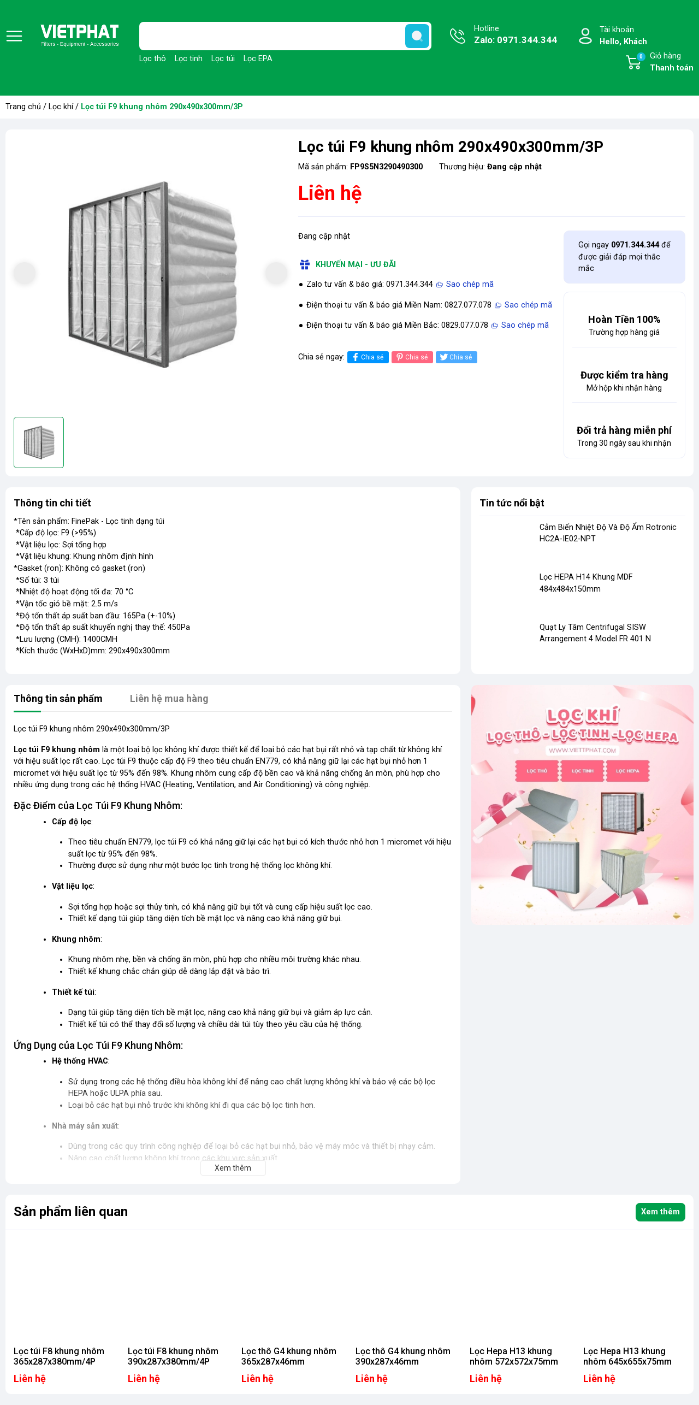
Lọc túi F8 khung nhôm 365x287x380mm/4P (59, 1356)
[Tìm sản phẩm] (285, 36)
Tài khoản (623, 36)
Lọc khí (61, 106)
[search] (417, 36)
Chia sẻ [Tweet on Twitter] (455, 357)
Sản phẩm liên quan (71, 1211)
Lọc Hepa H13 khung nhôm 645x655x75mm (627, 1356)
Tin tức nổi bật (511, 503)
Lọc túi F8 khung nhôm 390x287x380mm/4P (173, 1356)
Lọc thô (152, 58)
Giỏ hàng (665, 62)
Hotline (515, 35)
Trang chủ (23, 106)
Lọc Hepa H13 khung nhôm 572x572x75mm (514, 1356)
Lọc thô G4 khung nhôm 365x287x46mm (288, 1356)
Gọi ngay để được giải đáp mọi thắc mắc (624, 256)
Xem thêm (660, 1212)
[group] (150, 274)
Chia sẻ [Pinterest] (411, 357)
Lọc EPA (258, 58)
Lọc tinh (189, 58)
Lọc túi (223, 58)
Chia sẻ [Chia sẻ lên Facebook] (366, 357)
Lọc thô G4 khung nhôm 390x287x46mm (403, 1356)
